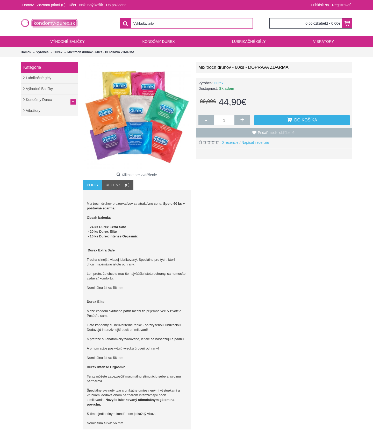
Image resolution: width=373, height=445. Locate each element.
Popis (92, 185)
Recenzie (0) (118, 185)
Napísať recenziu (255, 142)
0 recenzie (230, 142)
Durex (218, 83)
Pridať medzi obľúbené (276, 133)
